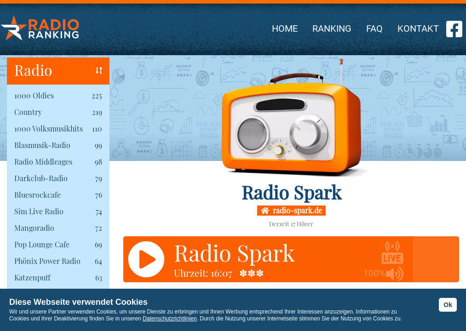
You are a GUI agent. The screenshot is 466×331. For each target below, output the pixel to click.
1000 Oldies (34, 95)
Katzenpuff (32, 277)
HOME (285, 28)
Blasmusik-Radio (42, 145)
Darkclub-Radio (41, 178)
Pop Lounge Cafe (41, 244)
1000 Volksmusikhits (48, 128)
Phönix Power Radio (47, 261)
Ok (447, 304)
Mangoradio (34, 228)
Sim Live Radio (38, 211)
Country (28, 112)
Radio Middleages (43, 161)
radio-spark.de (291, 210)
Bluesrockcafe (37, 195)
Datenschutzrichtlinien (169, 318)
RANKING (331, 28)
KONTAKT (418, 28)
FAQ (374, 28)
